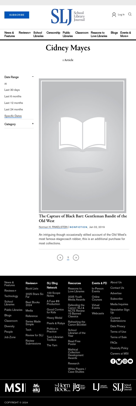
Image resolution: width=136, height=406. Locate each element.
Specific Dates (13, 116)
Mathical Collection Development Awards (76, 353)
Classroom (81, 32)
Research (73, 363)
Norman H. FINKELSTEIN (53, 226)
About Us (116, 282)
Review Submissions (33, 342)
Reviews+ (25, 32)
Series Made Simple (33, 323)
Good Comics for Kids (55, 311)
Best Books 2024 (33, 304)
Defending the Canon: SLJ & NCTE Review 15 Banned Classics (76, 311)
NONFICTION (78, 227)
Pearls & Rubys (56, 323)
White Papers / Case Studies (77, 370)
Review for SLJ (34, 335)
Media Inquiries (119, 304)
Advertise (116, 293)
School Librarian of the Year (76, 333)
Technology (11, 296)
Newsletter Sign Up (119, 311)
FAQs (113, 342)
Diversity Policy (119, 348)
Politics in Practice (52, 330)
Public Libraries (68, 34)
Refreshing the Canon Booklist (77, 323)
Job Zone (10, 337)
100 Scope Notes (53, 294)
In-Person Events (98, 290)
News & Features (9, 34)
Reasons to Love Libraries (99, 34)
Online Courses (97, 298)
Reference (32, 316)
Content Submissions (118, 319)
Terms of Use (118, 331)
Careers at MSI (119, 353)
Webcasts (98, 313)
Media (29, 310)
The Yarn (52, 345)
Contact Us (117, 287)
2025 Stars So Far (34, 295)
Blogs (114, 32)
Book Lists (32, 288)
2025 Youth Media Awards (76, 298)
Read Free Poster (74, 343)
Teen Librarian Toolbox (55, 338)
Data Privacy (117, 326)
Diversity (9, 326)
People (8, 331)
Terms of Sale (118, 337)
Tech (28, 329)
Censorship (53, 32)
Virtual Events (96, 306)
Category (10, 124)
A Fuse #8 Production (53, 303)
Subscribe (116, 298)
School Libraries (38, 34)
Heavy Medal (54, 317)
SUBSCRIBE (16, 15)
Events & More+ (125, 34)
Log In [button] (118, 14)
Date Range (11, 77)
